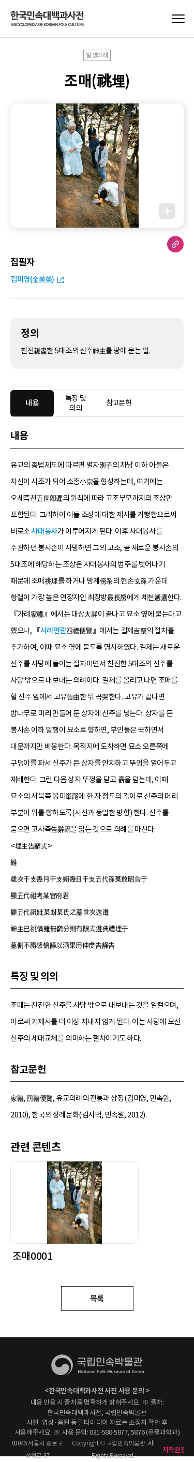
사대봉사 (44, 531)
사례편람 (53, 630)
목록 (97, 1298)
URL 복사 (175, 244)
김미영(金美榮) (32, 279)
